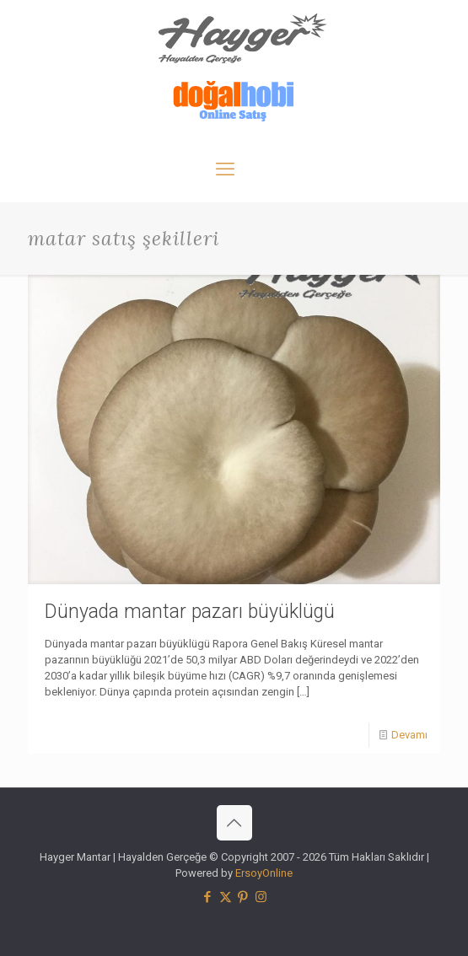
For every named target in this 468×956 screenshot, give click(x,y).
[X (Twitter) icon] (225, 897)
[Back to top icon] (234, 823)
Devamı (409, 734)
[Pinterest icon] (243, 897)
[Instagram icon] (261, 897)
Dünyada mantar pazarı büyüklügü (190, 611)
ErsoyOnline (264, 873)
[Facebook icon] (208, 897)
